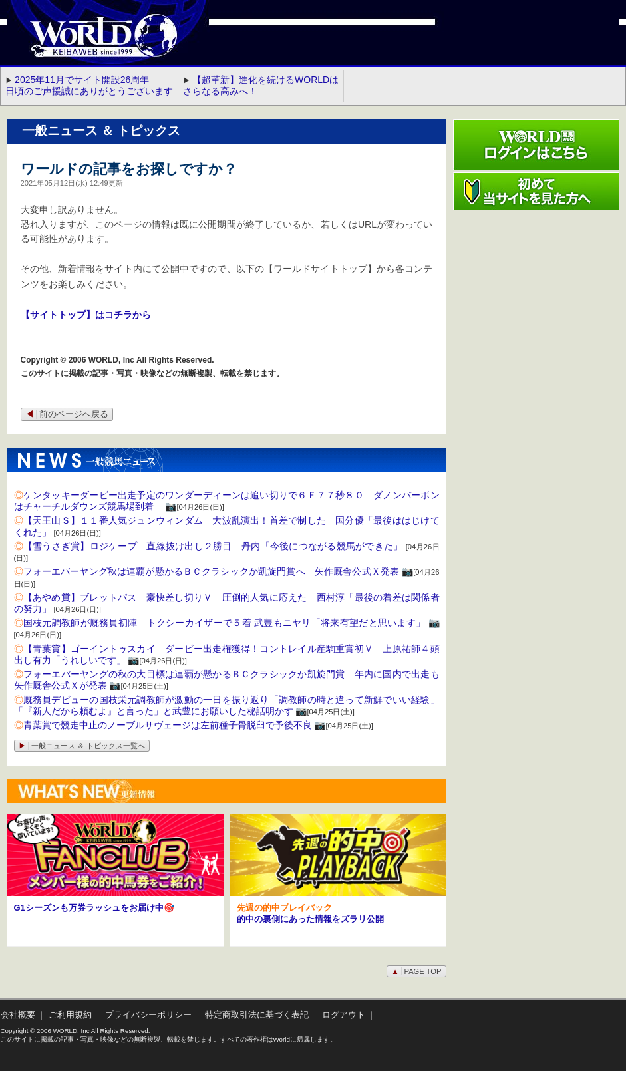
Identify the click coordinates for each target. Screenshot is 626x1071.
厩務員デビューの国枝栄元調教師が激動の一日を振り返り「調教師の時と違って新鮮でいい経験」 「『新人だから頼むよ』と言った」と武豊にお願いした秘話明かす (231, 705)
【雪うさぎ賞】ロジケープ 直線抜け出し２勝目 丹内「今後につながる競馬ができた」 (213, 546)
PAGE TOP (416, 971)
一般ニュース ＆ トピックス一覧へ (82, 746)
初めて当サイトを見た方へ (536, 191)
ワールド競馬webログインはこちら (536, 144)
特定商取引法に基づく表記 (257, 1015)
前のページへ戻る (66, 414)
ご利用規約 (70, 1015)
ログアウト (343, 1015)
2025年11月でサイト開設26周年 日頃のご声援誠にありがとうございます (89, 85)
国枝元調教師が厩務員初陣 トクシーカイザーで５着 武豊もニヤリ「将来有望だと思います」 (224, 622)
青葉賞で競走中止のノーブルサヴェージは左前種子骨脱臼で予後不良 (167, 725)
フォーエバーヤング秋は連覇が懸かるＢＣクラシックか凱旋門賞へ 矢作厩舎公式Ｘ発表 (211, 571)
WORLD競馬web (90, 43)
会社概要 (18, 1015)
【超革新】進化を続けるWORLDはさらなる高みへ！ (261, 85)
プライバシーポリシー (148, 1015)
